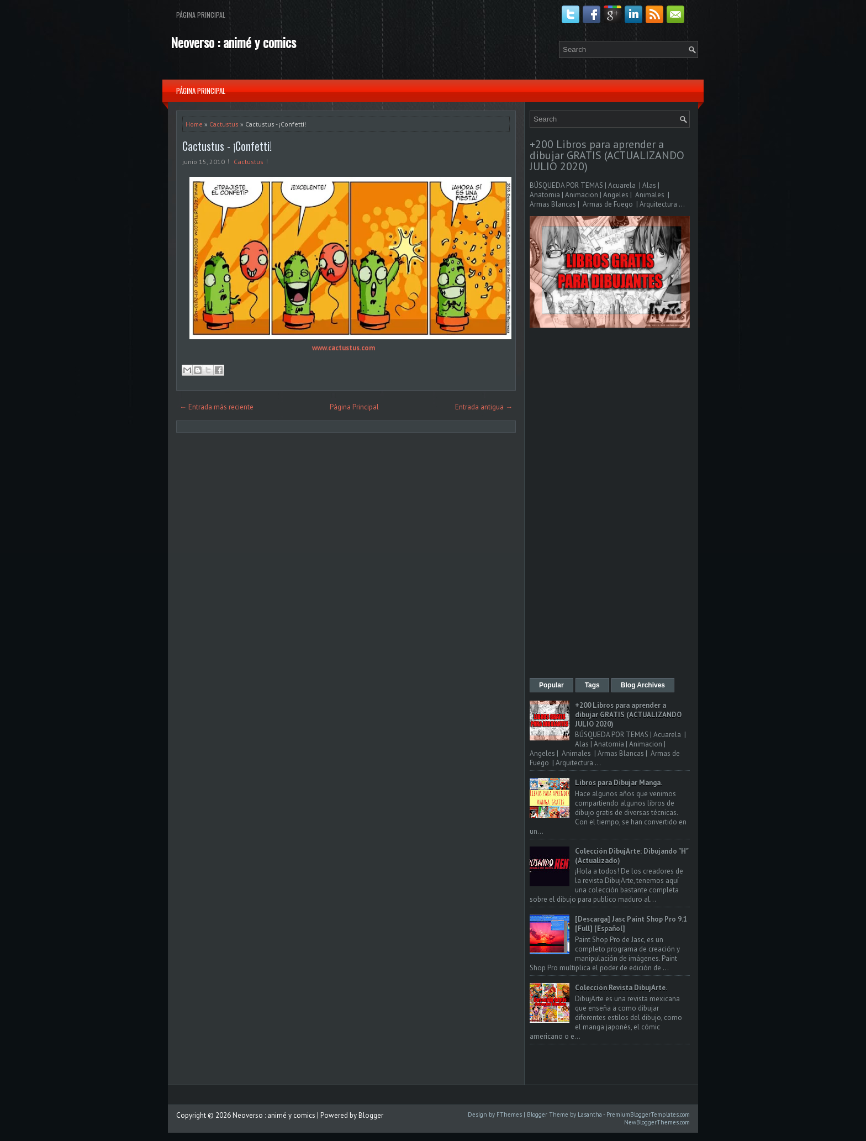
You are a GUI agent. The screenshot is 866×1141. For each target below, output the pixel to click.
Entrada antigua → (484, 407)
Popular (551, 685)
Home (194, 124)
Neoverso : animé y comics (233, 42)
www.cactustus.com (343, 348)
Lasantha (590, 1114)
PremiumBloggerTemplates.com (648, 1114)
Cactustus (224, 124)
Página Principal (200, 14)
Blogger (370, 1115)
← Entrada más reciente (216, 407)
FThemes (509, 1114)
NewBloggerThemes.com (657, 1122)
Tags (592, 685)
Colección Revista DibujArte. (621, 987)
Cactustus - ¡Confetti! (227, 145)
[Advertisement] (610, 504)
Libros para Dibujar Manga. (618, 782)
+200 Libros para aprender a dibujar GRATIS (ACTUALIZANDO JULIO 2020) (607, 155)
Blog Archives (643, 685)
